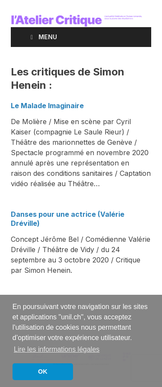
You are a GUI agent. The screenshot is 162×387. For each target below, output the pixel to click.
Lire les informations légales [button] (56, 349)
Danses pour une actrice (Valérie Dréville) (67, 219)
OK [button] (43, 371)
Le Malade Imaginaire (47, 105)
